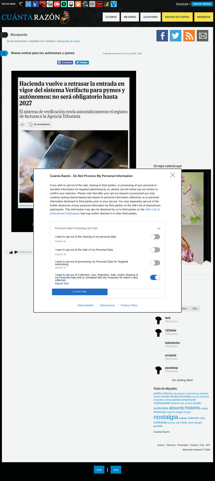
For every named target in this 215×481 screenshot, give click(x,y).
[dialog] (107, 240)
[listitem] (107, 228)
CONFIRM (80, 291)
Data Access (107, 305)
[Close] (174, 176)
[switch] (155, 236)
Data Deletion (86, 305)
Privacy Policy (129, 305)
